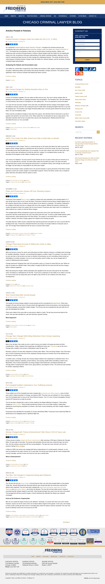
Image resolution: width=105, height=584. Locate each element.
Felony (18, 285)
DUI (55, 16)
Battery (24, 515)
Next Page (66, 522)
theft (26, 466)
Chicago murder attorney (16, 182)
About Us (22, 16)
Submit (87, 59)
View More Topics (80, 121)
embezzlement (13, 466)
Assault (20, 515)
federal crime (13, 285)
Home (6, 16)
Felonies (13, 80)
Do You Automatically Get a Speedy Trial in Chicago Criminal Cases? (87, 151)
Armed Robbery (14, 515)
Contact (92, 16)
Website (13, 16)
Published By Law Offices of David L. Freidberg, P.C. (91, 9)
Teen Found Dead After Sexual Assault (20, 295)
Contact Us (62, 556)
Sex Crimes (32, 325)
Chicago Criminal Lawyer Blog (14, 8)
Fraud (18, 284)
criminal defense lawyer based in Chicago (28, 47)
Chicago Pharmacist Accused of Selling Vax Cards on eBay (28, 244)
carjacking (12, 376)
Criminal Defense (45, 16)
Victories (73, 16)
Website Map (54, 556)
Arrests (78, 112)
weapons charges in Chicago (28, 235)
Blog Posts (71, 556)
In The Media (82, 16)
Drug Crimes (80, 99)
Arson (12, 127)
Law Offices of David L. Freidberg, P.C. (25, 578)
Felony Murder (13, 129)
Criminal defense (18, 127)
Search (98, 132)
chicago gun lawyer (14, 235)
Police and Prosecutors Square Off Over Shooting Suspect (28, 191)
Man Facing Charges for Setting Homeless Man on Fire (27, 89)
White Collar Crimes (82, 118)
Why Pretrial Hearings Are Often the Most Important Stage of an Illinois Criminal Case (87, 159)
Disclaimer (45, 556)
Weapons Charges (37, 233)
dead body (57, 303)
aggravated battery (14, 517)
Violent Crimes (36, 127)
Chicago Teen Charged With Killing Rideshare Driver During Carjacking (33, 336)
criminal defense (34, 517)
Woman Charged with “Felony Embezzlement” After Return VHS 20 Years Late (36, 432)
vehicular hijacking (28, 376)
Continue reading (11, 76)
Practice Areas (32, 16)
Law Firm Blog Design (92, 578)
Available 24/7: (52, 2)
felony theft (20, 466)
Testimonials (62, 16)
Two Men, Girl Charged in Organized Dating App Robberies (28, 475)
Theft (27, 464)
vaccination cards (29, 285)
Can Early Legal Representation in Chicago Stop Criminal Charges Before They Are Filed (86, 143)
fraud (21, 285)
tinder (42, 517)
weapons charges (14, 423)
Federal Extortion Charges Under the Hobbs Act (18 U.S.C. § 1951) (31, 39)
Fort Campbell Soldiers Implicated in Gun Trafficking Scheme (29, 385)
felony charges (20, 446)
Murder (29, 127)
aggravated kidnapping (24, 517)
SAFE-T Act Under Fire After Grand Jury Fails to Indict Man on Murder (32, 138)
